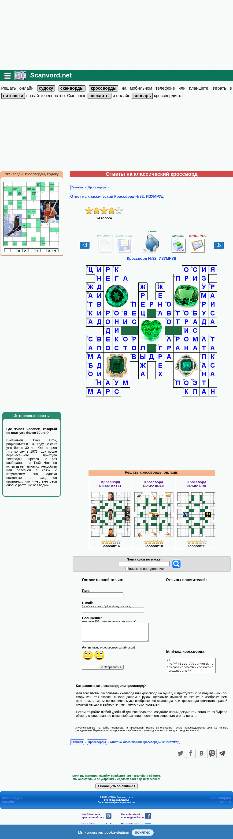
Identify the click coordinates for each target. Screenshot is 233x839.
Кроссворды (97, 187)
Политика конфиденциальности (116, 805)
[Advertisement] (116, 35)
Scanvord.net (51, 75)
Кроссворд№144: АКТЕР (110, 484)
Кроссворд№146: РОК (197, 484)
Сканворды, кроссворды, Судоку (32, 174)
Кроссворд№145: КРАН (153, 484)
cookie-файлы (116, 832)
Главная (77, 187)
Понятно (142, 832)
